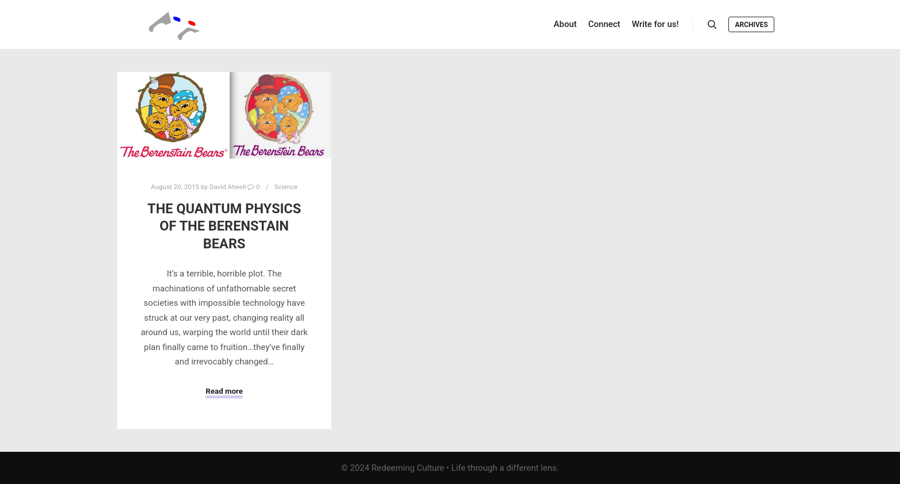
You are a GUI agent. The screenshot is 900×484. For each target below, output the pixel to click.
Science (286, 187)
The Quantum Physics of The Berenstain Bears (224, 226)
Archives (751, 25)
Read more (224, 391)
